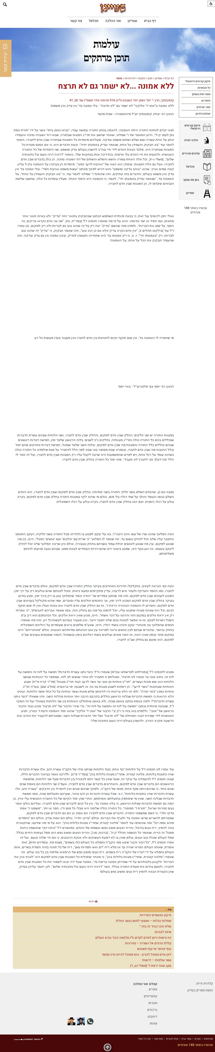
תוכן (150, 78)
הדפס (91, 901)
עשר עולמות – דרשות (156, 960)
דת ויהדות (130, 78)
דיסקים (152, 1016)
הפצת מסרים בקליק (200, 990)
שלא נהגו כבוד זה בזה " (155, 926)
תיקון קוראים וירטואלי (197, 81)
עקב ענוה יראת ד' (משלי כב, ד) (150, 965)
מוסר (119, 78)
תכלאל (93, 20)
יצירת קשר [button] (5, 58)
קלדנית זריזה (204, 983)
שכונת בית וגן (203, 114)
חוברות (152, 1003)
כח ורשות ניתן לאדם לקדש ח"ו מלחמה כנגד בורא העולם (133, 937)
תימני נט (205, 101)
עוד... (168, 909)
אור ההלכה (113, 20)
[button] (5, 4)
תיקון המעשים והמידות (155, 915)
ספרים (153, 989)
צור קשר (76, 20)
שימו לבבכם (163, 932)
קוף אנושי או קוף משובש (154, 948)
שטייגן (132, 20)
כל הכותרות (204, 88)
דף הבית (150, 20)
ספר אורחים (203, 107)
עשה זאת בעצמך (201, 94)
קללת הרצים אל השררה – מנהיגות (148, 943)
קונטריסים (150, 996)
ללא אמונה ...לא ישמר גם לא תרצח (116, 86)
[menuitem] (150, 21)
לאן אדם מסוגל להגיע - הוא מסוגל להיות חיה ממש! (136, 954)
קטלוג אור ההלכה (145, 984)
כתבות (141, 78)
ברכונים (152, 1010)
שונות (153, 1023)
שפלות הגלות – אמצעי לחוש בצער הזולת (143, 920)
